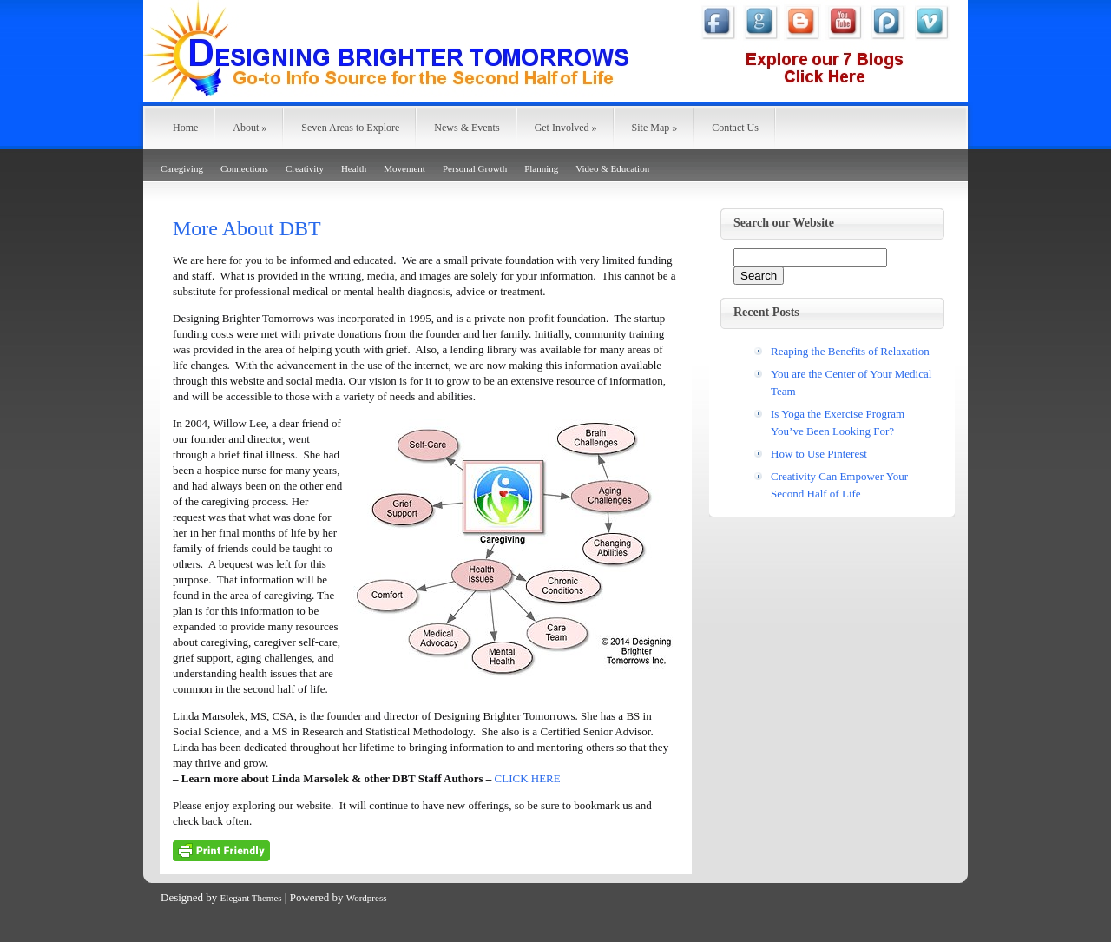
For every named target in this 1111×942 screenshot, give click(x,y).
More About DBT (247, 228)
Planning (541, 168)
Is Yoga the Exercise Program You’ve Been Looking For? (837, 422)
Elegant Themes (251, 898)
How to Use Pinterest (819, 453)
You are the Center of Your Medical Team (851, 382)
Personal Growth (475, 168)
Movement (404, 168)
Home (185, 128)
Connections (244, 168)
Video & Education (612, 168)
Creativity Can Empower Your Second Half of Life (839, 485)
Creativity (305, 168)
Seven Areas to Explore (350, 128)
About (249, 128)
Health (353, 168)
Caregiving (182, 168)
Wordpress (366, 898)
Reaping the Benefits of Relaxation (850, 351)
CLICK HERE (528, 778)
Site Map (655, 128)
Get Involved (566, 128)
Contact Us (735, 128)
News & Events (466, 128)
